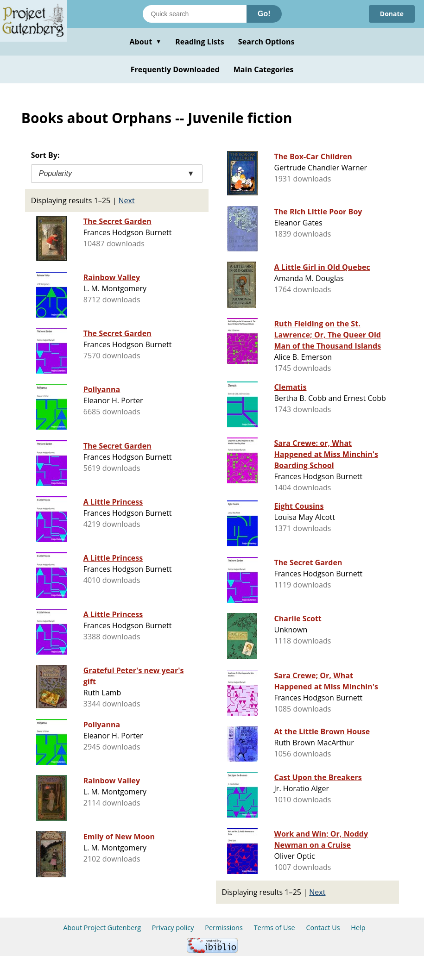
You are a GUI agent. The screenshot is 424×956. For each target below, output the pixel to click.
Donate (392, 13)
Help (358, 927)
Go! (264, 14)
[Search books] (195, 14)
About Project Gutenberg (102, 927)
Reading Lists (199, 42)
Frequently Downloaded (175, 69)
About (145, 41)
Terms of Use (274, 927)
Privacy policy (173, 927)
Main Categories (264, 69)
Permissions (224, 927)
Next (127, 200)
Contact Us (323, 927)
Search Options (266, 42)
